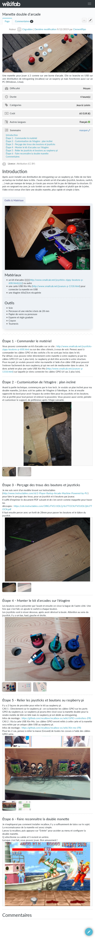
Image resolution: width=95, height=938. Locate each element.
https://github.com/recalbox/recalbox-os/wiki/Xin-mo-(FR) (51, 727)
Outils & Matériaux (13, 200)
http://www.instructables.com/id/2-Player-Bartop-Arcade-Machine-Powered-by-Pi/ (45, 493)
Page (7, 21)
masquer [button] (83, 130)
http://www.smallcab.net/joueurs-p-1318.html (56, 286)
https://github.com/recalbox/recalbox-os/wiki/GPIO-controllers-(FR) (56, 718)
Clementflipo (79, 29)
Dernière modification (45, 29)
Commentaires (22, 21)
